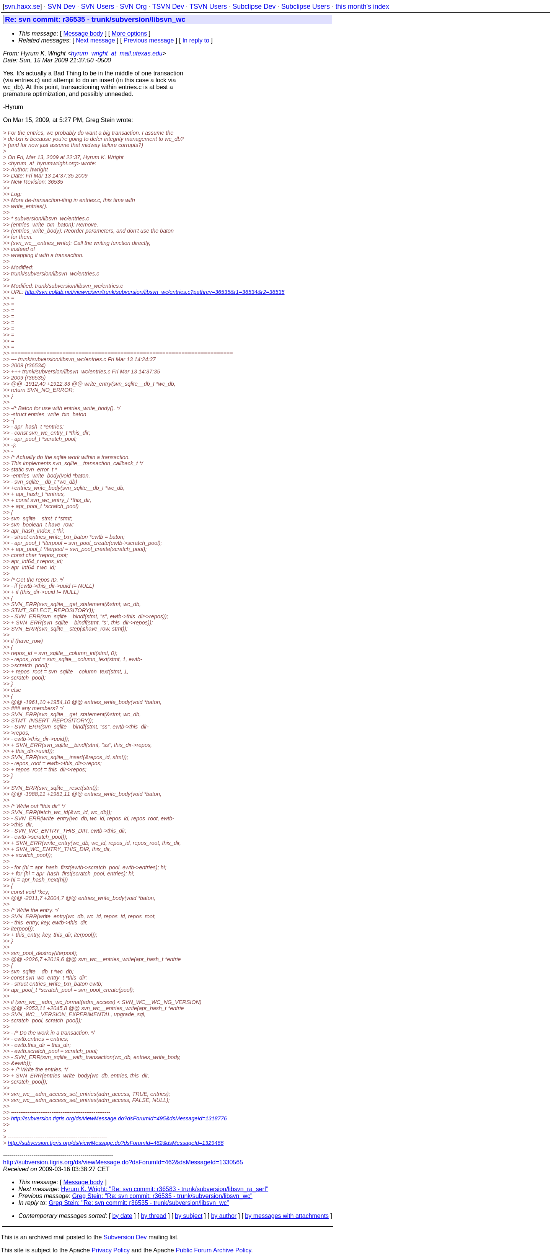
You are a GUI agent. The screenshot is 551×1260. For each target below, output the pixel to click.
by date (122, 1216)
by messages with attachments (287, 1216)
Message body (83, 33)
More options (129, 33)
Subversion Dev (125, 1237)
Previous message (149, 40)
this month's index (362, 6)
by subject (188, 1216)
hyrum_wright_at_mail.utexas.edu (116, 53)
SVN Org (133, 6)
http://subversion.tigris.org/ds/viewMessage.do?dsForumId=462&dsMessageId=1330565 (123, 1162)
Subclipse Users (305, 6)
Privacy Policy (110, 1250)
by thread (153, 1216)
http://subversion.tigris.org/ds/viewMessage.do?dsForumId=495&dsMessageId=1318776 (119, 1118)
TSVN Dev (168, 6)
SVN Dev (61, 6)
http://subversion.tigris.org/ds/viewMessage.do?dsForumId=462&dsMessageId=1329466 (115, 1143)
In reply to (196, 40)
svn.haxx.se (22, 6)
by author (223, 1216)
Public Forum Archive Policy (213, 1250)
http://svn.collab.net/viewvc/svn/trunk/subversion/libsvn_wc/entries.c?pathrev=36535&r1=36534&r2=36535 (155, 292)
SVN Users (97, 6)
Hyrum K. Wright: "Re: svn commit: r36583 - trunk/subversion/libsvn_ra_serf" (164, 1189)
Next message (95, 40)
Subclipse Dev (254, 6)
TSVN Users (208, 6)
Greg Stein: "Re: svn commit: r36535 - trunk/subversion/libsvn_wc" (162, 1196)
